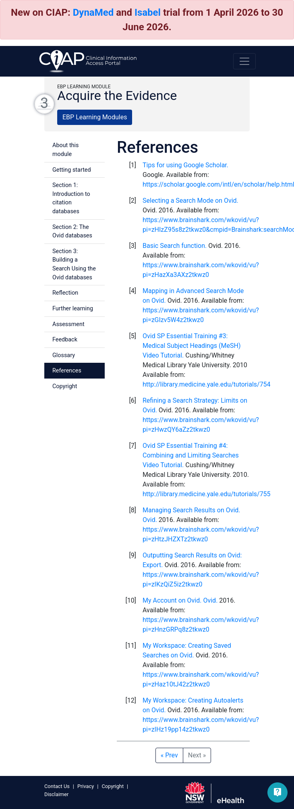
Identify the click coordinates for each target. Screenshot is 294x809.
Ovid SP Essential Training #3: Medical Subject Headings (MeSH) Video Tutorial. (191, 345)
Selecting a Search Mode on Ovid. (190, 200)
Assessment (68, 324)
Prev (169, 755)
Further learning (72, 308)
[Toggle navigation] (244, 61)
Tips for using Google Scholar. (185, 165)
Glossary (63, 355)
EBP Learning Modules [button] (94, 117)
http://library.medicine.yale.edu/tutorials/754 (207, 384)
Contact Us (57, 786)
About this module (65, 150)
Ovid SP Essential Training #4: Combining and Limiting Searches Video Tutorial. (191, 455)
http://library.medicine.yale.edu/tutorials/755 (207, 494)
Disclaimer (56, 794)
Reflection (65, 292)
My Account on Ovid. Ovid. (180, 600)
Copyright (64, 386)
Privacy (85, 786)
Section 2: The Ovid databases (72, 231)
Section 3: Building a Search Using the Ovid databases (74, 264)
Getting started (71, 169)
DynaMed (93, 12)
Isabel (148, 12)
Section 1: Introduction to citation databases (71, 198)
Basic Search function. (175, 246)
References (66, 370)
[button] (277, 792)
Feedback (64, 339)
